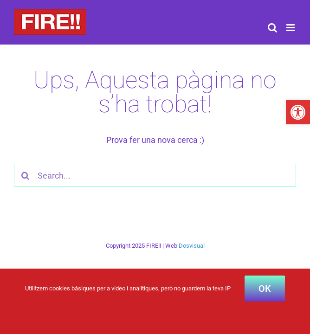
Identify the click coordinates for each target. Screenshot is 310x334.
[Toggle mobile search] (272, 27)
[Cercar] (25, 175)
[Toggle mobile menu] (291, 27)
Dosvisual (192, 245)
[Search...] (155, 175)
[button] (298, 112)
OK (264, 288)
